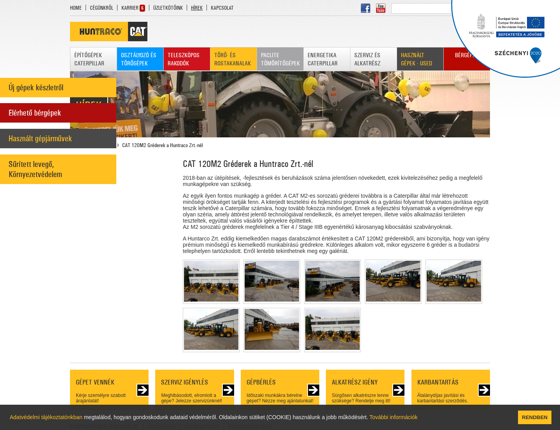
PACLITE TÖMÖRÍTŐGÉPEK (280, 59)
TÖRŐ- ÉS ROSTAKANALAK (232, 59)
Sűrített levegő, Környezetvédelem (35, 169)
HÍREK (197, 8)
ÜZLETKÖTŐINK (168, 8)
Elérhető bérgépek (35, 113)
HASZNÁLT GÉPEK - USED (416, 59)
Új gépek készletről (36, 87)
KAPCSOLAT (222, 8)
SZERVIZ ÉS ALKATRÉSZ (367, 59)
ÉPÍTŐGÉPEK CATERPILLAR (89, 59)
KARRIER (129, 8)
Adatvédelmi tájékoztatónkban (46, 417)
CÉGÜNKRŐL (101, 8)
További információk (393, 417)
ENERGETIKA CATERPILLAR (323, 59)
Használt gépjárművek (40, 138)
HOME (76, 8)
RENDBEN (535, 417)
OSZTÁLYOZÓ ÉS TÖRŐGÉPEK (138, 59)
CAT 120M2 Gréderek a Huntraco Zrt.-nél (162, 145)
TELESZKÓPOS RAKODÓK (184, 59)
